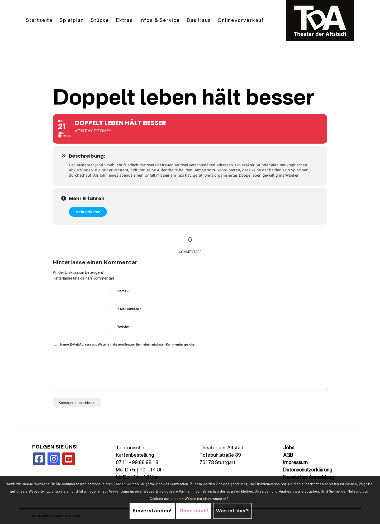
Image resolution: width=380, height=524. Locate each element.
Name (123, 291)
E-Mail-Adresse (129, 309)
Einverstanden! (152, 511)
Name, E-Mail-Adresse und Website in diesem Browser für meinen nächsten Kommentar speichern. (129, 344)
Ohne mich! (193, 511)
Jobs (288, 448)
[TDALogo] (320, 20)
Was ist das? (232, 511)
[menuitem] (39, 20)
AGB (288, 455)
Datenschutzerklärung (307, 470)
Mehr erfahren (87, 211)
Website (123, 326)
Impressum (295, 462)
